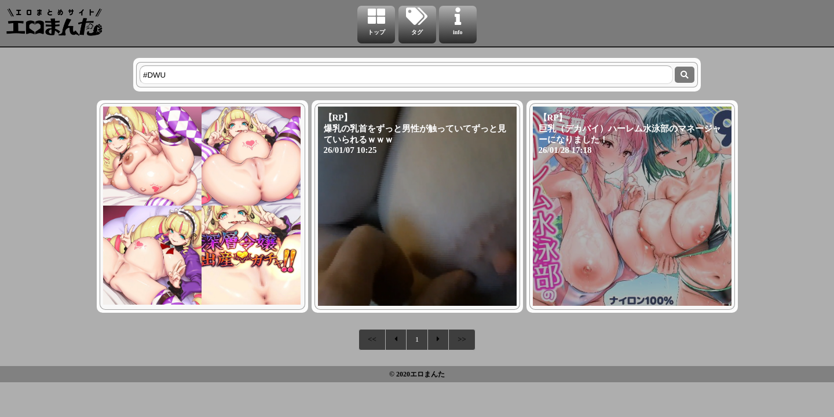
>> (462, 339)
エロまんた (427, 374)
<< (372, 339)
